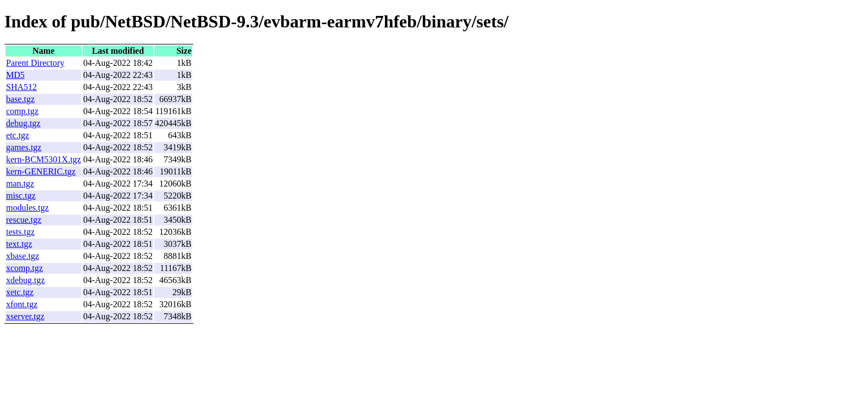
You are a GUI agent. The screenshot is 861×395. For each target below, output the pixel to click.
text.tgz (19, 244)
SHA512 (21, 87)
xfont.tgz (21, 304)
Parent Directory (35, 62)
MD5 (15, 75)
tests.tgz (20, 231)
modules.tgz (27, 207)
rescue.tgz (23, 219)
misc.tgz (21, 195)
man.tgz (20, 183)
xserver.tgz (25, 316)
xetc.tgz (19, 292)
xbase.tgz (22, 256)
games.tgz (23, 147)
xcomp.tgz (24, 268)
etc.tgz (17, 135)
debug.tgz (23, 123)
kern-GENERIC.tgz (41, 171)
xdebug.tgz (25, 280)
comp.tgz (22, 111)
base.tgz (20, 99)
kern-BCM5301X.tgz (43, 159)
